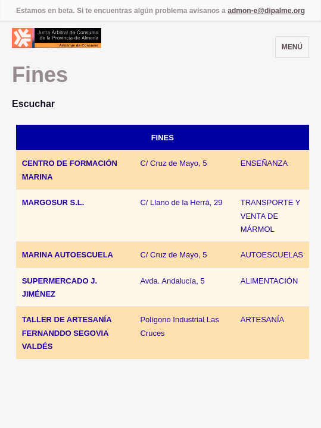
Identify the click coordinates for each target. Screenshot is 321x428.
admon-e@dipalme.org (266, 11)
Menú (292, 47)
